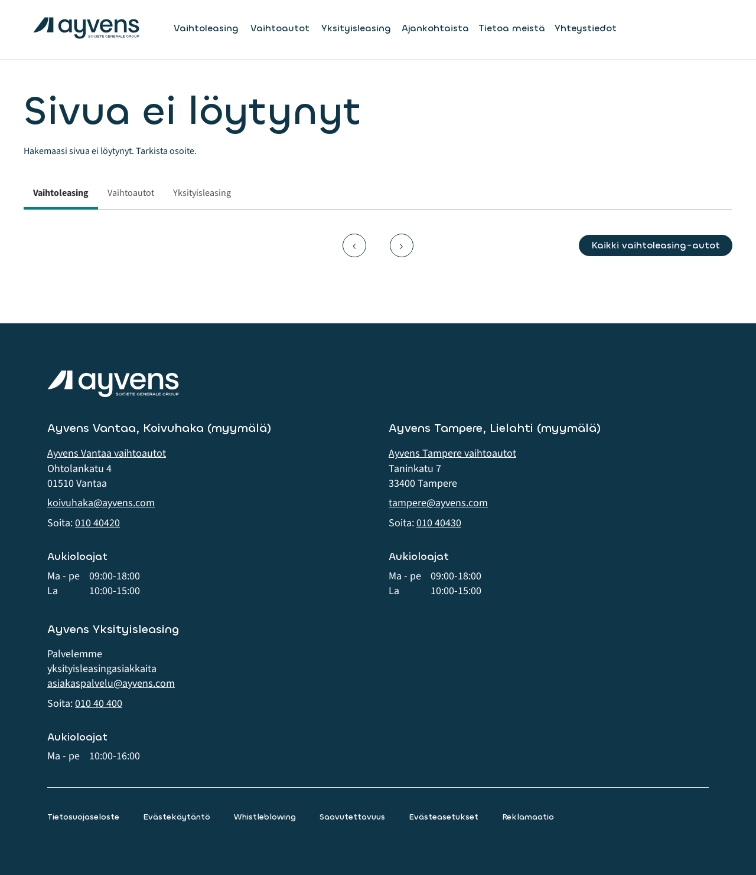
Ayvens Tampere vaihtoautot (452, 453)
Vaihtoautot (279, 28)
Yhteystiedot (586, 28)
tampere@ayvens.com (438, 503)
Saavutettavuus (352, 816)
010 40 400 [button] (98, 703)
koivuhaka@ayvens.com (101, 503)
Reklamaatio (528, 816)
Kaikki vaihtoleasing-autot (655, 245)
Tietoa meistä (511, 28)
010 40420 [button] (97, 523)
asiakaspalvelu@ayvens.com (111, 683)
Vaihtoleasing (206, 28)
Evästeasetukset (443, 816)
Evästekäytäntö (176, 816)
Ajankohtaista (435, 28)
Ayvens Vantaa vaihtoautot (106, 453)
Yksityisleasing (356, 28)
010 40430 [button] (438, 523)
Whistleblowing (265, 816)
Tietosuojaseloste (83, 816)
